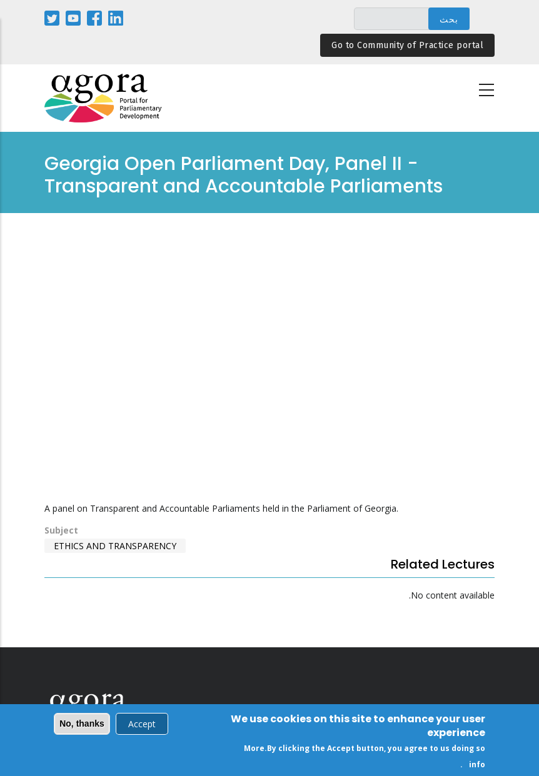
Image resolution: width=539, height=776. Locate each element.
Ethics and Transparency (115, 546)
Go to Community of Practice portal (407, 45)
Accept (142, 724)
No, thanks (81, 724)
